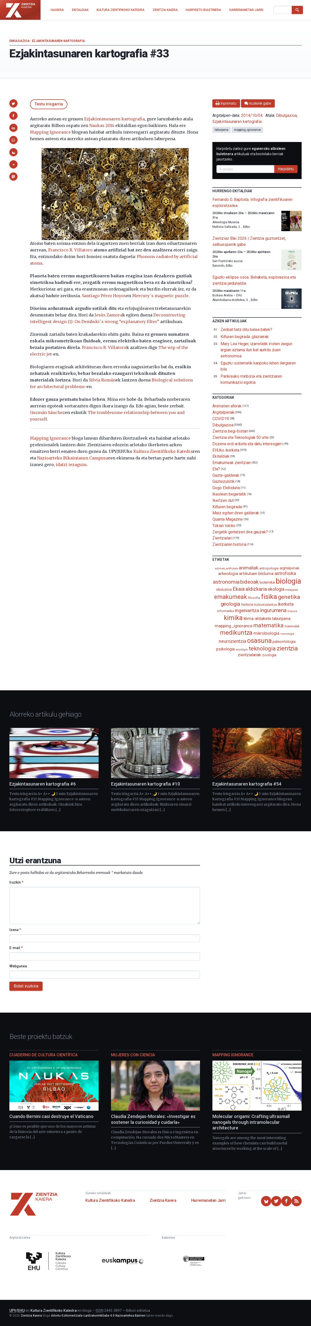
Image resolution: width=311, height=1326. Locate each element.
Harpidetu (286, 169)
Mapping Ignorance (50, 132)
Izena (15, 930)
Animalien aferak (227, 406)
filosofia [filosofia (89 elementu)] (254, 598)
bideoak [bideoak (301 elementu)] (249, 582)
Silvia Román (102, 379)
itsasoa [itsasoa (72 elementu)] (292, 611)
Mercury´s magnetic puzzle (160, 295)
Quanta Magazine (227, 519)
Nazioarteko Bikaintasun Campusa (72, 457)
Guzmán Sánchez (47, 412)
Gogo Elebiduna (226, 487)
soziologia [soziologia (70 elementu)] (242, 649)
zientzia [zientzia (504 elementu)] (287, 648)
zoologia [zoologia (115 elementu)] (269, 655)
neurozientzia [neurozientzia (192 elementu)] (232, 641)
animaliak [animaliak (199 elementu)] (248, 567)
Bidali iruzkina (26, 986)
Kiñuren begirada (227, 506)
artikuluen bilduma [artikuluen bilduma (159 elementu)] (256, 573)
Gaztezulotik (223, 481)
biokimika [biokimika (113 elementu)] (267, 582)
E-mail (16, 948)
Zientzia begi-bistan (230, 431)
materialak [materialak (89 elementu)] (292, 626)
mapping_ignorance (247, 130)
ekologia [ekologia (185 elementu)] (276, 589)
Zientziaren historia (229, 544)
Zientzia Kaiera (163, 1200)
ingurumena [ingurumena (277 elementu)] (273, 610)
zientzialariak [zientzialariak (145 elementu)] (249, 654)
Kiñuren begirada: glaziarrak (245, 336)
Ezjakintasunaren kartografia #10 (145, 784)
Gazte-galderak (225, 475)
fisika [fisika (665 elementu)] (269, 596)
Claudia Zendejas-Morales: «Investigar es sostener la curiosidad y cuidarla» (153, 1119)
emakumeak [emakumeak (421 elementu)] (230, 596)
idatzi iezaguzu (71, 464)
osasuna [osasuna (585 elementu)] (259, 640)
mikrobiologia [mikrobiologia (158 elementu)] (266, 633)
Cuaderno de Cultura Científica (43, 1054)
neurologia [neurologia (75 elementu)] (287, 633)
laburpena (221, 130)
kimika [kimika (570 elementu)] (233, 617)
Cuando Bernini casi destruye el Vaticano (51, 1116)
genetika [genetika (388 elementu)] (289, 597)
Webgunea (18, 966)
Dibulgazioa (19, 41)
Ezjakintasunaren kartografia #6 (42, 784)
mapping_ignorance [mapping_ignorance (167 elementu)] (233, 625)
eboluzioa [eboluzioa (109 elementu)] (224, 589)
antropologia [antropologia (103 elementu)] (269, 568)
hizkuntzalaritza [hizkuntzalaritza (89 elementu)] (265, 604)
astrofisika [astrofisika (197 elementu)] (285, 573)
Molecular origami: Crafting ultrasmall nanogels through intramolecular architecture (251, 1122)
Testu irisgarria (48, 104)
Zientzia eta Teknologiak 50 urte (240, 437)
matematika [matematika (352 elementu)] (268, 625)
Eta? (216, 469)
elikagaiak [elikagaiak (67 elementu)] (291, 590)
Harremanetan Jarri (208, 1200)
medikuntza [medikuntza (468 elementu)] (236, 632)
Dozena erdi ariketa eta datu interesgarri (247, 443)
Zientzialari (222, 538)
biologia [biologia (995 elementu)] (288, 581)
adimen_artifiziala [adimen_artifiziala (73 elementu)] (226, 568)
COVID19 (220, 418)
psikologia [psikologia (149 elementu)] (225, 649)
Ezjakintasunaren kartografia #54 (246, 784)
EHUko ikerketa (225, 450)
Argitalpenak (223, 412)
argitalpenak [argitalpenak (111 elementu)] (289, 568)
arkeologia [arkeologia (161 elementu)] (228, 573)
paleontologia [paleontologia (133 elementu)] (283, 641)
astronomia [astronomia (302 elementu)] (226, 582)
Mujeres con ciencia (133, 1054)
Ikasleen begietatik (229, 494)
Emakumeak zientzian (231, 462)
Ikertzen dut (222, 500)
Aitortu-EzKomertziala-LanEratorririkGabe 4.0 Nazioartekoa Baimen (98, 1315)
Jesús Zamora (108, 314)
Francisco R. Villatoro (70, 249)
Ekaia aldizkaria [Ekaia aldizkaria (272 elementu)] (250, 589)
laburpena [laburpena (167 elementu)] (281, 618)
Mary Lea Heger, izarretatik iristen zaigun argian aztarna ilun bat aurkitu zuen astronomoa (256, 349)
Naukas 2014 (101, 125)
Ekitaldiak (220, 456)
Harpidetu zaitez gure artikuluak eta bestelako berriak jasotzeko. (250, 154)
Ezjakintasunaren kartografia (58, 41)
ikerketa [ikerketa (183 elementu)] (286, 604)
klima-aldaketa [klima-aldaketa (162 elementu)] (257, 618)
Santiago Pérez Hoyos (104, 295)
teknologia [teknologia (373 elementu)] (262, 648)
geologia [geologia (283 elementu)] (230, 604)
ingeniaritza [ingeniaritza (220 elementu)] (247, 610)
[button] (13, 103)
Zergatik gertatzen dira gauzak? (240, 531)
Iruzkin (16, 882)
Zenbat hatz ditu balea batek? (246, 329)
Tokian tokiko (223, 525)
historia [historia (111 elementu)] (247, 604)
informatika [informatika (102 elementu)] (225, 611)
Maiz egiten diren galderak (235, 512)
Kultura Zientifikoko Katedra (163, 451)
